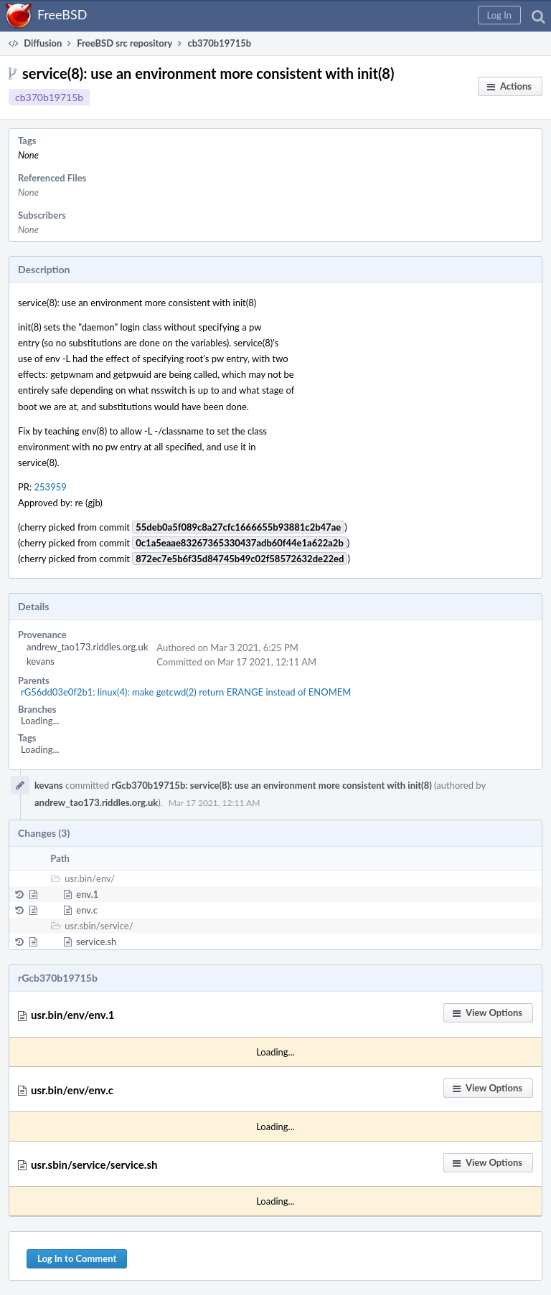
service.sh (96, 941)
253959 (50, 487)
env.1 (87, 894)
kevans (41, 661)
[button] (499, 15)
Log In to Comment (76, 1258)
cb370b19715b (49, 97)
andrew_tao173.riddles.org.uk (87, 647)
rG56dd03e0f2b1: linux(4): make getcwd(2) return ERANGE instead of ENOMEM (186, 692)
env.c (87, 910)
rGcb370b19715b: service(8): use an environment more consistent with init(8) (271, 785)
